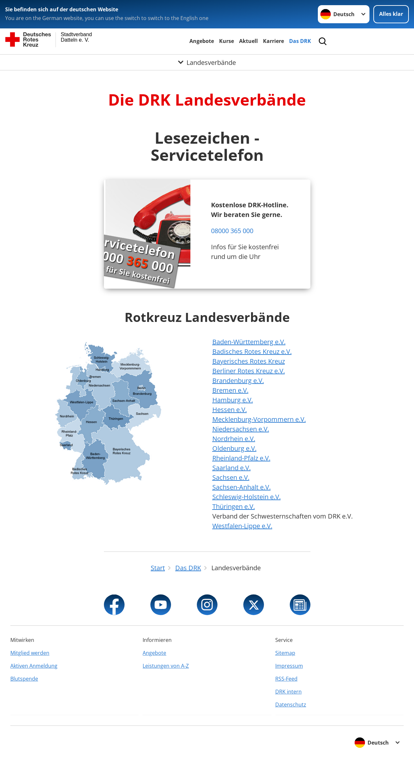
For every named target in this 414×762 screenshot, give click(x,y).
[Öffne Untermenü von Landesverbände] (207, 62)
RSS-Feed (286, 678)
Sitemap (285, 652)
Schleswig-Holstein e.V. (246, 496)
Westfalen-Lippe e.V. (242, 525)
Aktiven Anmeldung (33, 665)
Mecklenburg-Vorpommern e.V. (259, 419)
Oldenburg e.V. (234, 448)
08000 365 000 (232, 230)
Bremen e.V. (230, 390)
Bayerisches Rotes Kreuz (248, 361)
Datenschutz (290, 704)
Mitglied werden (29, 652)
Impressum (289, 665)
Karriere (273, 41)
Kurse (226, 41)
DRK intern (288, 691)
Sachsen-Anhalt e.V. (241, 487)
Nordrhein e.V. (233, 438)
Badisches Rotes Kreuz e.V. (252, 351)
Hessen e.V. (229, 409)
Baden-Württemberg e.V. (249, 341)
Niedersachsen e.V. (240, 429)
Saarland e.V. (231, 467)
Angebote (201, 41)
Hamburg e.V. (232, 400)
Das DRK (300, 41)
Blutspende (24, 678)
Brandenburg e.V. (238, 380)
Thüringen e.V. (233, 506)
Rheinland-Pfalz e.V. (241, 458)
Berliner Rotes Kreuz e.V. (248, 370)
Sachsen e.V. (230, 477)
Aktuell (248, 41)
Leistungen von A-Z (166, 665)
